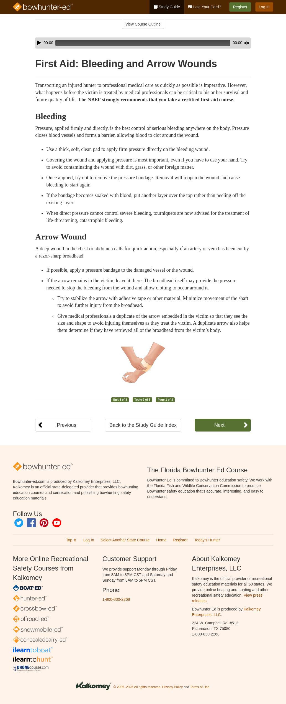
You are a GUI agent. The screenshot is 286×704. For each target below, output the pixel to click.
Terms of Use (199, 687)
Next (219, 425)
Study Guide (167, 7)
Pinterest (44, 522)
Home (161, 540)
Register (240, 7)
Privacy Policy (172, 687)
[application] (143, 43)
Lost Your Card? (204, 7)
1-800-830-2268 (116, 599)
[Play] (39, 43)
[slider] (135, 43)
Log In (264, 7)
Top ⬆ (71, 540)
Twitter (18, 522)
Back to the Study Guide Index (143, 425)
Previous (66, 425)
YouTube (56, 522)
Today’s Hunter (207, 540)
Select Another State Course (125, 540)
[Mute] (231, 43)
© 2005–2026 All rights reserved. (137, 687)
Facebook (31, 522)
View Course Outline (143, 24)
